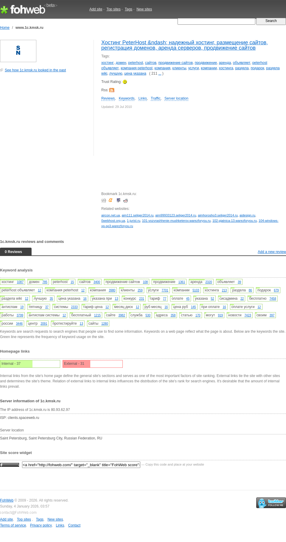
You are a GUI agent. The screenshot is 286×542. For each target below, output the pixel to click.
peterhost (135, 63)
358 (173, 315)
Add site (95, 9)
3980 (112, 290)
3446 (19, 323)
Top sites (113, 9)
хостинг (107, 63)
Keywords (127, 98)
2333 (74, 307)
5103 (195, 290)
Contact (74, 525)
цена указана (135, 73)
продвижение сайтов (175, 63)
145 (193, 307)
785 (44, 282)
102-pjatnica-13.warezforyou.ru (234, 220)
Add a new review (272, 252)
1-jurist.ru (133, 220)
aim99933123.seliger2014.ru (175, 215)
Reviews (108, 98)
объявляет (242, 63)
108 (145, 282)
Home (5, 28)
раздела (241, 68)
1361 (181, 282)
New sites (144, 9)
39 (239, 282)
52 (212, 298)
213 (224, 290)
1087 (20, 282)
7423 (248, 315)
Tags (128, 9)
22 (242, 298)
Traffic (156, 98)
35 (51, 298)
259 (140, 290)
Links (143, 98)
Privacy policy (41, 525)
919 (220, 315)
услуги (193, 68)
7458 (273, 298)
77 (164, 298)
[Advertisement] (44, 117)
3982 (121, 315)
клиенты (179, 68)
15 (72, 282)
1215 (97, 315)
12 (39, 290)
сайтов (150, 63)
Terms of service (13, 525)
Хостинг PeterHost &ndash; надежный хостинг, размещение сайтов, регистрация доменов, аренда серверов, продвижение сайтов (184, 45)
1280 (104, 323)
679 (276, 290)
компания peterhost (137, 68)
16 (84, 298)
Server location (176, 98)
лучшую (115, 73)
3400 (97, 282)
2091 (44, 323)
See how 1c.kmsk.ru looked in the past (35, 70)
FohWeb (6, 500)
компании (209, 68)
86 (250, 290)
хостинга (226, 68)
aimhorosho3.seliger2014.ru (218, 215)
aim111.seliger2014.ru (137, 215)
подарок (257, 68)
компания (162, 68)
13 (116, 298)
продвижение (206, 63)
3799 (20, 315)
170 (197, 315)
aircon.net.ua (110, 215)
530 (147, 315)
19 (22, 307)
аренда (225, 63)
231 (141, 298)
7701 (165, 290)
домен (121, 63)
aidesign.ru (247, 215)
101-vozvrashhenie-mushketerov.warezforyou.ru (176, 220)
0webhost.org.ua (113, 220)
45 (187, 298)
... (159, 73)
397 (272, 315)
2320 (208, 282)
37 (47, 307)
